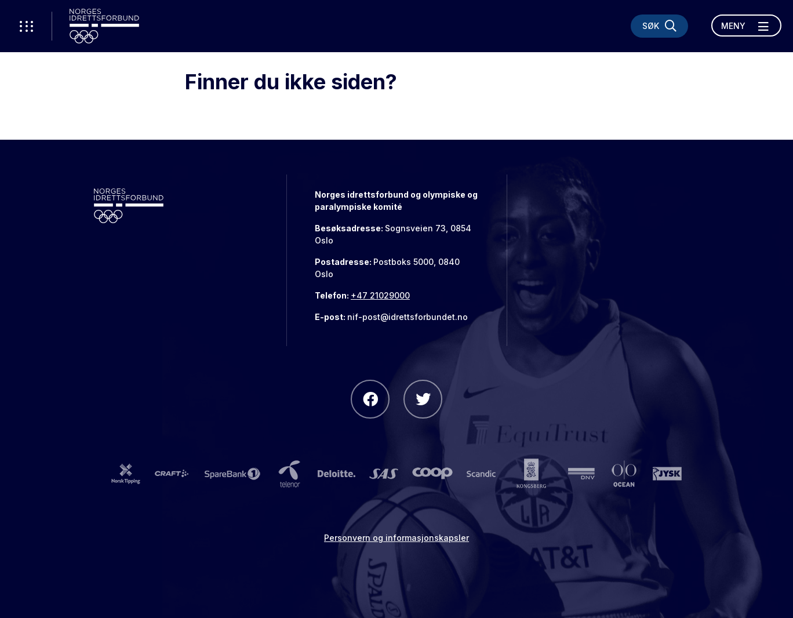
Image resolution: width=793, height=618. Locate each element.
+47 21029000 (380, 295)
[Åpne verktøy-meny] (26, 26)
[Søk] (659, 26)
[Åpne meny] (746, 25)
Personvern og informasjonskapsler (396, 538)
